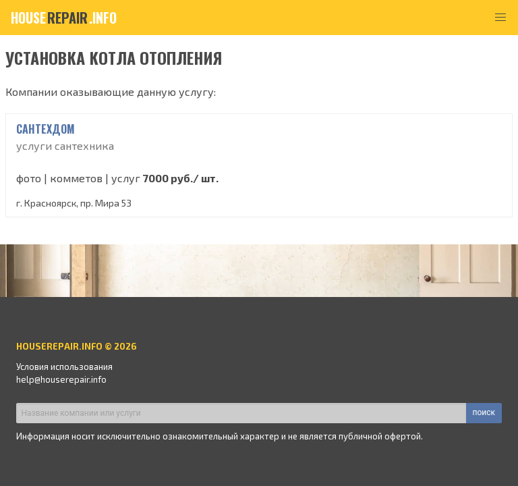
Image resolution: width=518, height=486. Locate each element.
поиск (484, 412)
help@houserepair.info (61, 379)
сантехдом (45, 129)
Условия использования (64, 366)
